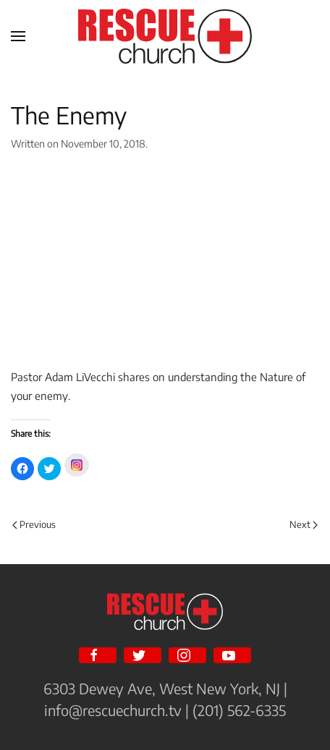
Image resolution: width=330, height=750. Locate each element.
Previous (34, 524)
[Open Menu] (18, 36)
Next (303, 524)
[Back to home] (165, 36)
